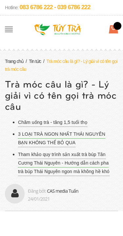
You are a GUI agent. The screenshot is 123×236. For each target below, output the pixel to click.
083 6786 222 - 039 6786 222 (55, 7)
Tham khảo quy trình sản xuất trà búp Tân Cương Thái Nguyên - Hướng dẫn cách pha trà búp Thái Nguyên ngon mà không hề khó (64, 163)
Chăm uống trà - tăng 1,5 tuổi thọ (52, 122)
